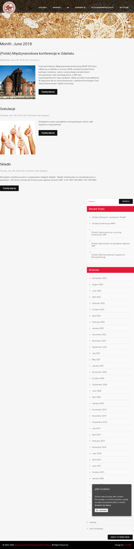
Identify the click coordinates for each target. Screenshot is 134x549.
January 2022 (98, 328)
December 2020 (99, 372)
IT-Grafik (127, 545)
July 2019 (96, 428)
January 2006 (98, 478)
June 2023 (96, 291)
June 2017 (96, 466)
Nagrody (57, 7)
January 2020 (98, 403)
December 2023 (99, 278)
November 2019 (99, 416)
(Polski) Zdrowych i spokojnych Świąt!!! (109, 217)
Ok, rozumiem (101, 510)
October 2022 (98, 309)
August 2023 (97, 284)
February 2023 (98, 303)
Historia (43, 7)
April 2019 (96, 435)
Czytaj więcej (47, 92)
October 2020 (98, 378)
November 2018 (99, 447)
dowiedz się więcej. (103, 505)
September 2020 (99, 384)
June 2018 (96, 453)
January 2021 (98, 366)
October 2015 (98, 472)
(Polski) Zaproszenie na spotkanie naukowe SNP (110, 244)
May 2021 (96, 359)
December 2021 (99, 334)
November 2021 (99, 341)
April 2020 (96, 397)
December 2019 (99, 409)
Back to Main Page (120, 537)
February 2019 (98, 441)
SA (68, 7)
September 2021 (99, 347)
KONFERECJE (80, 7)
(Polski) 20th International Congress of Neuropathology (108, 256)
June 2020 (96, 391)
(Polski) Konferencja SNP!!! (103, 223)
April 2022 (96, 316)
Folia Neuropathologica (102, 7)
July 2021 (96, 353)
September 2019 (99, 422)
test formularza (96, 528)
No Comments (32, 60)
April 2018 (96, 460)
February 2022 (98, 322)
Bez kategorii (43, 115)
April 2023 (96, 297)
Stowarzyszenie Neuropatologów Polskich (32, 545)
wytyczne (124, 7)
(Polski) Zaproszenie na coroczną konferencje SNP (106, 233)
